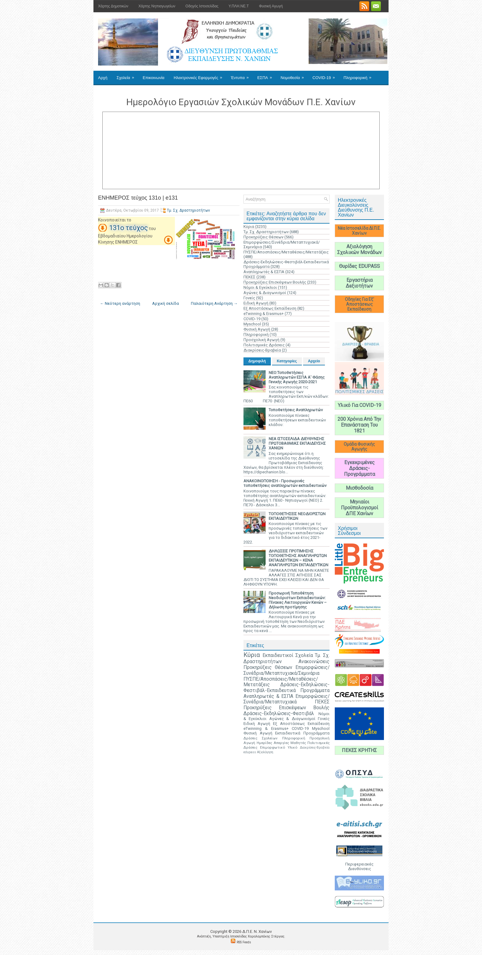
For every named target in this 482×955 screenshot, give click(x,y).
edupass (249, 752)
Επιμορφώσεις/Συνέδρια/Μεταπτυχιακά (286, 699)
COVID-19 (326, 75)
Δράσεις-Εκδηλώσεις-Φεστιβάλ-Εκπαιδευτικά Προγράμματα (286, 687)
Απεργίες (281, 743)
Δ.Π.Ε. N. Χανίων (257, 931)
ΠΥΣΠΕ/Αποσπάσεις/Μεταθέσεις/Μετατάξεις (286, 252)
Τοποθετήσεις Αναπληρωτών (296, 410)
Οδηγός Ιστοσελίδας (201, 6)
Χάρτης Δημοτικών (113, 6)
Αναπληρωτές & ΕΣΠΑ (263, 271)
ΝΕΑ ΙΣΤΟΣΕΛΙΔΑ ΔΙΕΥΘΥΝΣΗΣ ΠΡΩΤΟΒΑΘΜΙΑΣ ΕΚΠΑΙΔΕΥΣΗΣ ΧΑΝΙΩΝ (297, 443)
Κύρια (248, 226)
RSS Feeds (244, 942)
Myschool (252, 324)
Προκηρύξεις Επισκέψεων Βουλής (274, 282)
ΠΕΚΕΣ (249, 277)
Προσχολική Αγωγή (261, 339)
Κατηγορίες (287, 361)
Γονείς (249, 298)
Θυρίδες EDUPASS (359, 266)
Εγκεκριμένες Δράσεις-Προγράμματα (359, 468)
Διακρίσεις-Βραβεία (262, 350)
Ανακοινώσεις (314, 661)
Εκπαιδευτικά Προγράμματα (302, 733)
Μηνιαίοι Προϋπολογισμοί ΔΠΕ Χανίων (359, 507)
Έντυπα (242, 75)
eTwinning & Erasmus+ (263, 313)
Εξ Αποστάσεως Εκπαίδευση (269, 308)
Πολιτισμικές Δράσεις (264, 345)
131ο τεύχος (128, 228)
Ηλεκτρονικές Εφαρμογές (200, 75)
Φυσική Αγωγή (270, 6)
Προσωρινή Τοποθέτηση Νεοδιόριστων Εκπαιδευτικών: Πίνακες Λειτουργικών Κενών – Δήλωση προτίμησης (298, 600)
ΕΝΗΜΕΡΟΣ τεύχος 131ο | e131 (138, 198)
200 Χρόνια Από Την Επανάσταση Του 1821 (359, 425)
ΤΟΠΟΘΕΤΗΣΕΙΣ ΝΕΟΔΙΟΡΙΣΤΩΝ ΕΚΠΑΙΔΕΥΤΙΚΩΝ (297, 516)
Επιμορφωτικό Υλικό (278, 747)
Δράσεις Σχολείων (260, 738)
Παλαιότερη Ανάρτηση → (214, 303)
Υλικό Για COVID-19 (359, 405)
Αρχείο (314, 361)
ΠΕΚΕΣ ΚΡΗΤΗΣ (359, 750)
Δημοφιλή (257, 361)
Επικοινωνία (153, 77)
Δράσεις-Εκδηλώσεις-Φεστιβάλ (278, 713)
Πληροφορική (359, 75)
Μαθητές (298, 743)
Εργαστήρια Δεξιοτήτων (359, 283)
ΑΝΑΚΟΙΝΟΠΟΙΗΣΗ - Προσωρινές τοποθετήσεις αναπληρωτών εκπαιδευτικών (284, 483)
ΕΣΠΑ (266, 75)
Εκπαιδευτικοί (278, 655)
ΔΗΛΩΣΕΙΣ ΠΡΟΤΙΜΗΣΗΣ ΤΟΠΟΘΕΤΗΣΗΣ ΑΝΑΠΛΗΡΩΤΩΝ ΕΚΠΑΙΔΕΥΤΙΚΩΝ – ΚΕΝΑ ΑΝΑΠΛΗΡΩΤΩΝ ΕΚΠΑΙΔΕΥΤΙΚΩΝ (298, 558)
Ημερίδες (264, 743)
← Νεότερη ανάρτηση (120, 303)
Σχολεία (127, 75)
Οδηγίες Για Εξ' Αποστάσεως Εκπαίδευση (359, 304)
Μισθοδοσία (359, 488)
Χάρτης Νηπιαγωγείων (156, 6)
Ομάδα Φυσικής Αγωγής (359, 447)
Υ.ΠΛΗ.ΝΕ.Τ (239, 6)
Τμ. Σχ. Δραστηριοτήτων (188, 210)
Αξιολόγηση (265, 752)
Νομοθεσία (294, 75)
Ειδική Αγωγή (255, 303)
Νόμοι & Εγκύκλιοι (260, 287)
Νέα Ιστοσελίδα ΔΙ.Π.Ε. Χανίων (359, 231)
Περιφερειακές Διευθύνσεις (359, 866)
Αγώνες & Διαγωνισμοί (264, 292)
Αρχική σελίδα (165, 303)
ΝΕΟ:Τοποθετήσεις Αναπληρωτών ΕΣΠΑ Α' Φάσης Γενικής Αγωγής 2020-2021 (297, 377)
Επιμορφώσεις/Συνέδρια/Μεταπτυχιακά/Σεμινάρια (286, 670)
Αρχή (102, 77)
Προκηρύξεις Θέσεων (263, 237)
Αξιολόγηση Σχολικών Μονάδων (359, 249)
